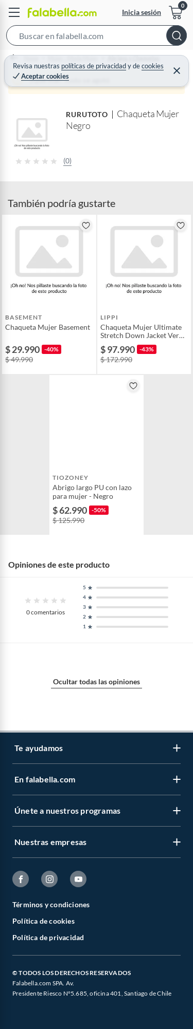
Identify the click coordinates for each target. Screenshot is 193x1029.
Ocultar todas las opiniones (96, 681)
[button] (96, 37)
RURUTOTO (87, 114)
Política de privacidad (48, 937)
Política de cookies (43, 920)
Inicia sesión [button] (141, 12)
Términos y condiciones (51, 904)
